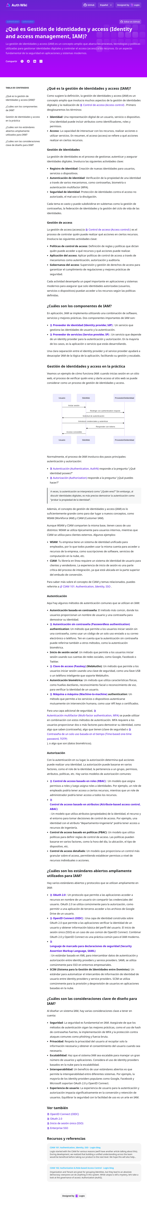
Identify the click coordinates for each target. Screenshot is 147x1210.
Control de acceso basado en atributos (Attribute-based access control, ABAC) (95, 807)
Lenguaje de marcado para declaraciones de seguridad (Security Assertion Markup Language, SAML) (91, 948)
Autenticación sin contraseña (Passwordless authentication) (91, 624)
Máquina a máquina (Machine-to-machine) (80, 694)
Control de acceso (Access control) (103, 105)
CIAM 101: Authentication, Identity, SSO (86, 586)
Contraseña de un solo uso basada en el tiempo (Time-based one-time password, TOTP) (89, 736)
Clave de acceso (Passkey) (69, 666)
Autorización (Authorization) (70, 478)
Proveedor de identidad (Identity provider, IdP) (83, 325)
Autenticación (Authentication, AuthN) (76, 468)
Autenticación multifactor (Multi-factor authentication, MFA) (83, 715)
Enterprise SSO (59, 1128)
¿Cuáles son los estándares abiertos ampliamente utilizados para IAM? (20, 131)
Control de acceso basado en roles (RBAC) (79, 781)
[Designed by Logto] (128, 5)
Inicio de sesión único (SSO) (66, 1123)
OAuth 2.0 (59, 895)
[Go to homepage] (16, 5)
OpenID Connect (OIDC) (68, 918)
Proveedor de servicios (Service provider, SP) (81, 334)
